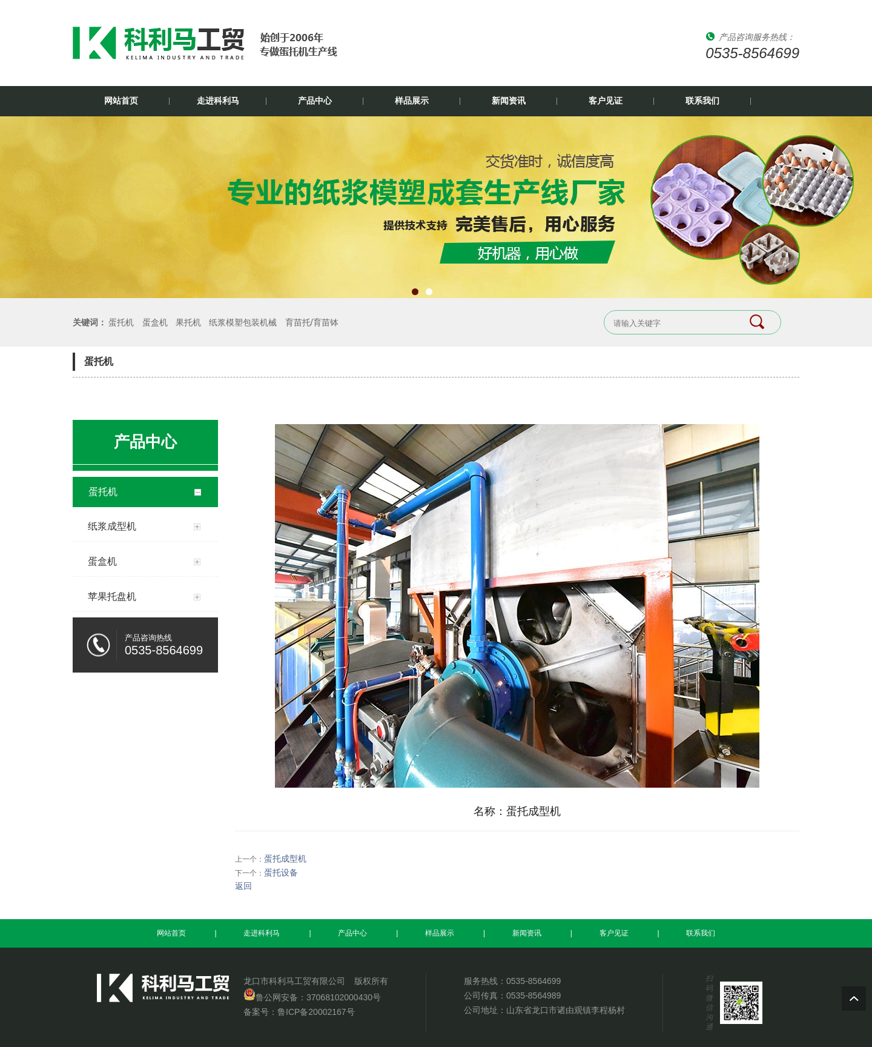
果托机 (188, 322)
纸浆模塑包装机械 (243, 322)
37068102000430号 (343, 997)
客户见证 (606, 100)
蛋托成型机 (285, 858)
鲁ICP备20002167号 (316, 1012)
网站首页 (121, 100)
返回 (243, 886)
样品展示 (412, 100)
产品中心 (315, 100)
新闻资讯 (509, 100)
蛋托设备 (281, 872)
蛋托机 (121, 322)
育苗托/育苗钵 (312, 322)
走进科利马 (218, 100)
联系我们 (702, 100)
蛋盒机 (155, 322)
